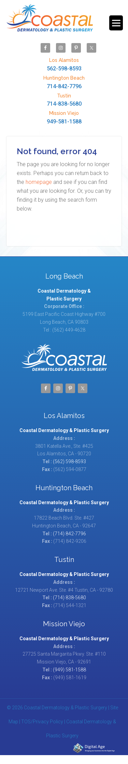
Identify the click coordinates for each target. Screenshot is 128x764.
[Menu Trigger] (116, 22)
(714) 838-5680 (69, 597)
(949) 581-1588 (69, 669)
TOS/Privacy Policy (42, 721)
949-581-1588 (64, 117)
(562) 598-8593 (69, 461)
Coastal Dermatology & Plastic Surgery (49, 21)
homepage (39, 182)
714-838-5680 (64, 99)
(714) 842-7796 (69, 533)
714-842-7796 (64, 82)
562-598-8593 (64, 64)
